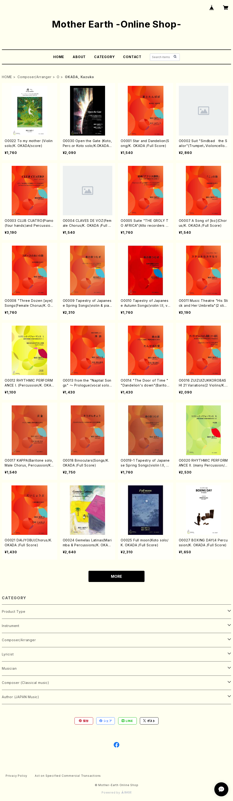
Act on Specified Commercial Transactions (68, 775)
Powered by (116, 792)
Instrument (10, 626)
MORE (116, 576)
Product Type (13, 611)
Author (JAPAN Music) (20, 697)
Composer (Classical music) (25, 683)
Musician (9, 668)
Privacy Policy (16, 775)
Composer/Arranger (35, 77)
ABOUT (79, 57)
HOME (58, 57)
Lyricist (8, 654)
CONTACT (132, 57)
